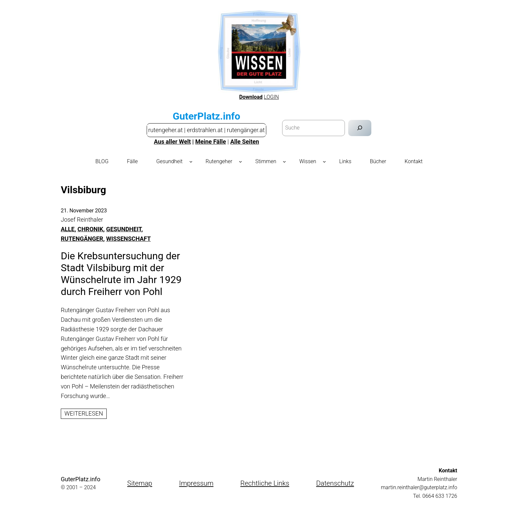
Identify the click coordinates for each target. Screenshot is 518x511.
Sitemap (139, 483)
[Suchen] (360, 128)
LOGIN (271, 97)
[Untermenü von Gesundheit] (191, 161)
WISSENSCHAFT (128, 238)
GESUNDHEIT (123, 229)
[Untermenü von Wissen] (324, 161)
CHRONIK (90, 229)
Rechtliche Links (264, 483)
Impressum (196, 483)
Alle (68, 229)
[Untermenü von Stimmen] (284, 161)
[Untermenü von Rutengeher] (240, 161)
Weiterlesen (85, 414)
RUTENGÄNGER (82, 238)
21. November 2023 (84, 210)
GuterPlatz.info (206, 116)
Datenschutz (335, 483)
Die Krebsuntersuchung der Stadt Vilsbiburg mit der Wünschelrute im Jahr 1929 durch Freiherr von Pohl (121, 273)
